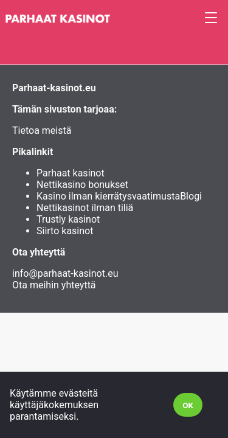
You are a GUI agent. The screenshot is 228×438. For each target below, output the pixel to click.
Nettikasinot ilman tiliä (84, 208)
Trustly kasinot (68, 219)
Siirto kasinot (64, 231)
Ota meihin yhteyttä (54, 285)
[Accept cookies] (187, 405)
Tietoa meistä (41, 130)
